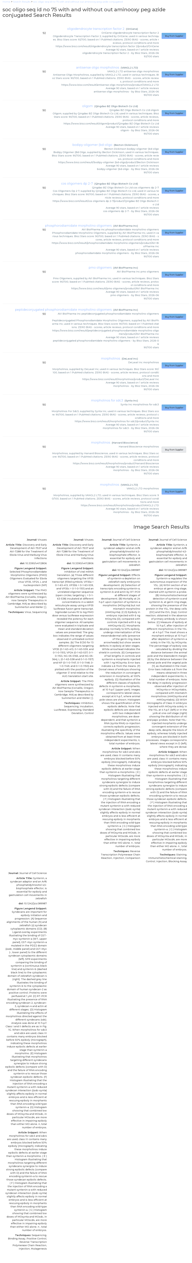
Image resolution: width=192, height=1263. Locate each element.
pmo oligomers (100, 267)
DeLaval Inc (130, 358)
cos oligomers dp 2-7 (77, 183)
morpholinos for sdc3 (107, 400)
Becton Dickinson (126, 145)
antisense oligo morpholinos (97, 67)
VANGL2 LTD (129, 67)
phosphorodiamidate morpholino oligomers (78, 226)
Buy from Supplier (174, 36)
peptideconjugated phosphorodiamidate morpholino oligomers (63, 310)
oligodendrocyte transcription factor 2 (95, 29)
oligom (87, 106)
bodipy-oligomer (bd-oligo (92, 145)
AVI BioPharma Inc (125, 225)
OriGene (132, 28)
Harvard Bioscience (125, 442)
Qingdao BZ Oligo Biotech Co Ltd (116, 106)
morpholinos (110, 358)
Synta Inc (131, 400)
